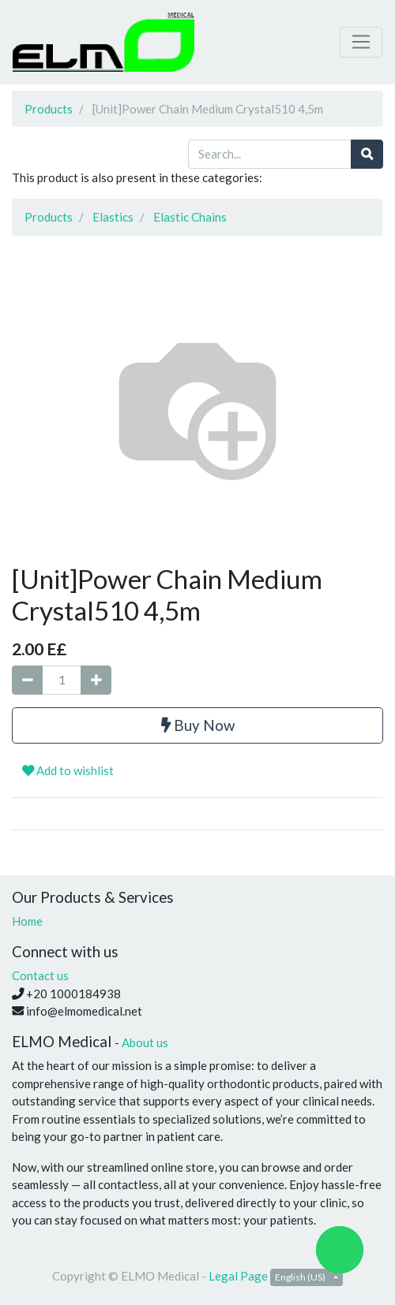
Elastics (113, 217)
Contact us (40, 975)
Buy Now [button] (198, 725)
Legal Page (238, 1276)
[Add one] (96, 680)
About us (145, 1042)
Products (48, 109)
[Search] (367, 154)
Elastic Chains (190, 217)
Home (27, 921)
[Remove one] (27, 680)
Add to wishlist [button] (68, 770)
